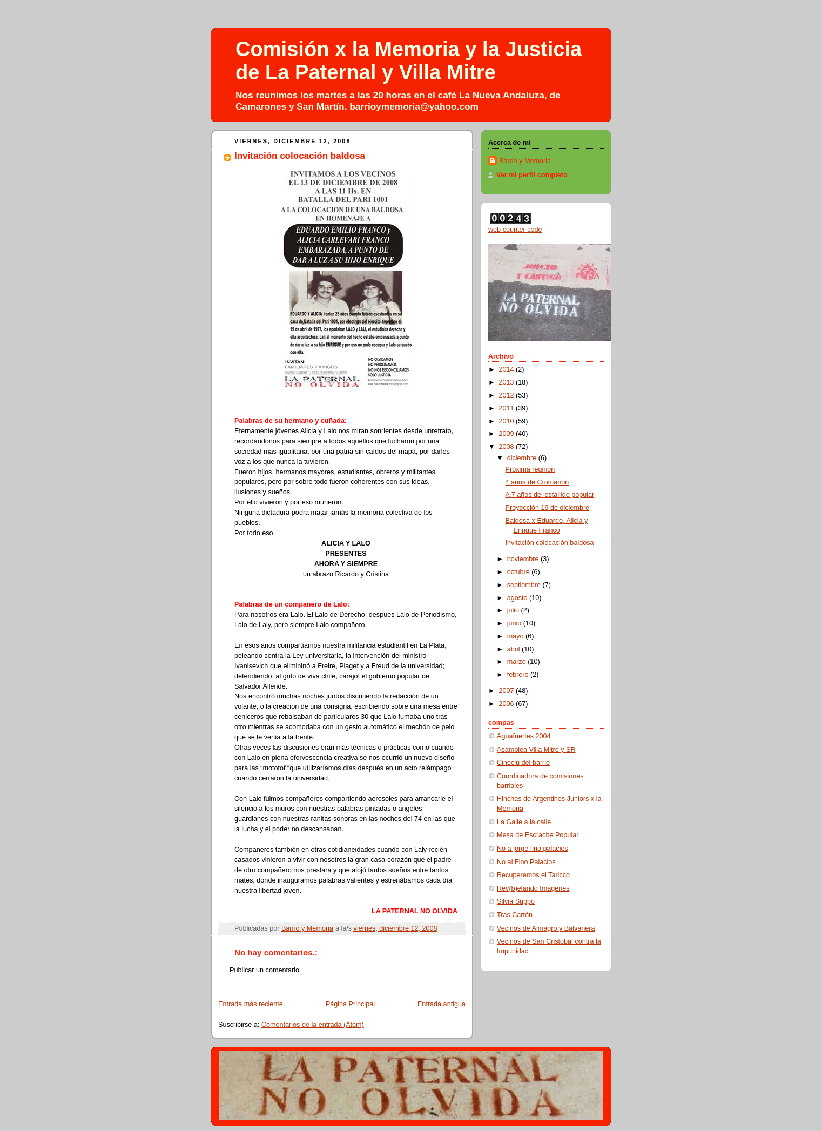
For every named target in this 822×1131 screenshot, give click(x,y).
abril (514, 649)
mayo (516, 636)
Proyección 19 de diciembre (548, 507)
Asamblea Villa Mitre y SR (536, 749)
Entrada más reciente (250, 1004)
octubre (519, 572)
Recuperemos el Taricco (533, 875)
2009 (507, 433)
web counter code (515, 229)
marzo (517, 661)
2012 (507, 395)
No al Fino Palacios (526, 862)
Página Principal (350, 1004)
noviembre (524, 559)
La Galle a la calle (524, 822)
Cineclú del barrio (523, 762)
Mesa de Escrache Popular (537, 835)
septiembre (525, 585)
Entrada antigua (441, 1004)
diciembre (522, 458)
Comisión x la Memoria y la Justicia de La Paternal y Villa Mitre (408, 61)
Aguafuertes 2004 (524, 736)
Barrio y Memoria (525, 161)
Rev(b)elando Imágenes (533, 888)
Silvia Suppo (516, 901)
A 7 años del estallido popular (550, 495)
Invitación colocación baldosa (550, 543)
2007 (507, 691)
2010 (507, 421)
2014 (507, 369)
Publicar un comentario (264, 970)
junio (515, 623)
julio (514, 610)
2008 (507, 446)
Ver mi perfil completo (532, 175)
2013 (507, 382)
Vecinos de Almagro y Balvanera (546, 928)
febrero (518, 674)
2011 (507, 408)
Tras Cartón (515, 915)
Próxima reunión (530, 469)
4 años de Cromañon (537, 482)
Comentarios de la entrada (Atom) (312, 1024)
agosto (518, 598)
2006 (507, 704)
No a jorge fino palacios (532, 848)
